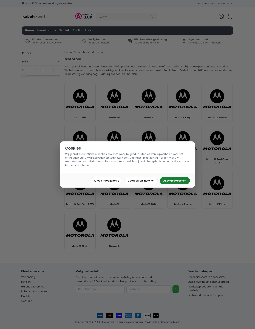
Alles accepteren (174, 180)
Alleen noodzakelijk (106, 180)
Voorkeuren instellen (141, 180)
